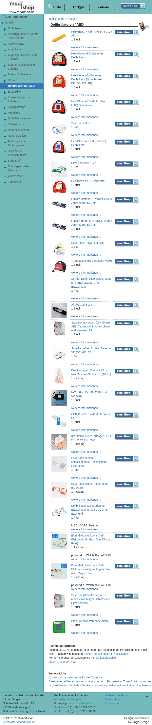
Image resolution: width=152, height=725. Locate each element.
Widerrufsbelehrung (117, 695)
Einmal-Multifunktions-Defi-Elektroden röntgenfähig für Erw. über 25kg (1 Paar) (91, 569)
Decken (12, 80)
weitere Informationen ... (86, 47)
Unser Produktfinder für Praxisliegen (106, 653)
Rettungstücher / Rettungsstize (18, 143)
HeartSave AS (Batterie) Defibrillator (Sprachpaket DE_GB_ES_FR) (87, 79)
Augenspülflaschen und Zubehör (22, 57)
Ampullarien (15, 49)
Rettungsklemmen (19, 129)
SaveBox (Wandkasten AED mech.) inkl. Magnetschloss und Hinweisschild (90, 599)
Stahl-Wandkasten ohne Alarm (90, 621)
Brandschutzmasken (20, 74)
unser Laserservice (104, 657)
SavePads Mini (80, 123)
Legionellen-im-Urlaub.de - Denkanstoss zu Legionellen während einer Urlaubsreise (99, 685)
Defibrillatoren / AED (21, 85)
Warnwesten (15, 176)
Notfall (9, 22)
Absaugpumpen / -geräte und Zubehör (23, 35)
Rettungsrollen (17, 135)
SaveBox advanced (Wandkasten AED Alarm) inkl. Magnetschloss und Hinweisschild (91, 326)
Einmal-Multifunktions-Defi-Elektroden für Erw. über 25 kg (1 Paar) (91, 539)
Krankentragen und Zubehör (19, 99)
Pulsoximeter (16, 124)
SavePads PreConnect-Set (87, 242)
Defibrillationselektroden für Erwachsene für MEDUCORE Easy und (89, 509)
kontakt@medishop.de (68, 699)
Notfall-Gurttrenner (19, 118)
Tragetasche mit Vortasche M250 (91, 260)
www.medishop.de (80, 703)
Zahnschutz (15, 181)
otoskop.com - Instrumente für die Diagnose (75, 677)
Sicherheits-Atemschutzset (17, 153)
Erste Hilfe (14, 91)
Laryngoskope (16, 107)
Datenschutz (112, 699)
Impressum (112, 703)
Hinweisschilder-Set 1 (84, 163)
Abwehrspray (16, 43)
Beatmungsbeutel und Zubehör (21, 66)
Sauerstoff (14, 160)
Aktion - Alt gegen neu (62, 661)
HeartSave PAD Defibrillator (88, 181)
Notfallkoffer (15, 28)
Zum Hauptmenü (16, 16)
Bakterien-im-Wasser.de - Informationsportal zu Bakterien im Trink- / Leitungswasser (100, 681)
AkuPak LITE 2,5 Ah (83, 304)
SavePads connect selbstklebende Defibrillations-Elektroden (89, 461)
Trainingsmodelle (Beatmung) (18, 168)
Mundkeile (14, 112)
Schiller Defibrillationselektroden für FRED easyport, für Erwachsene (91, 282)
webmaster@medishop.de (19, 722)
